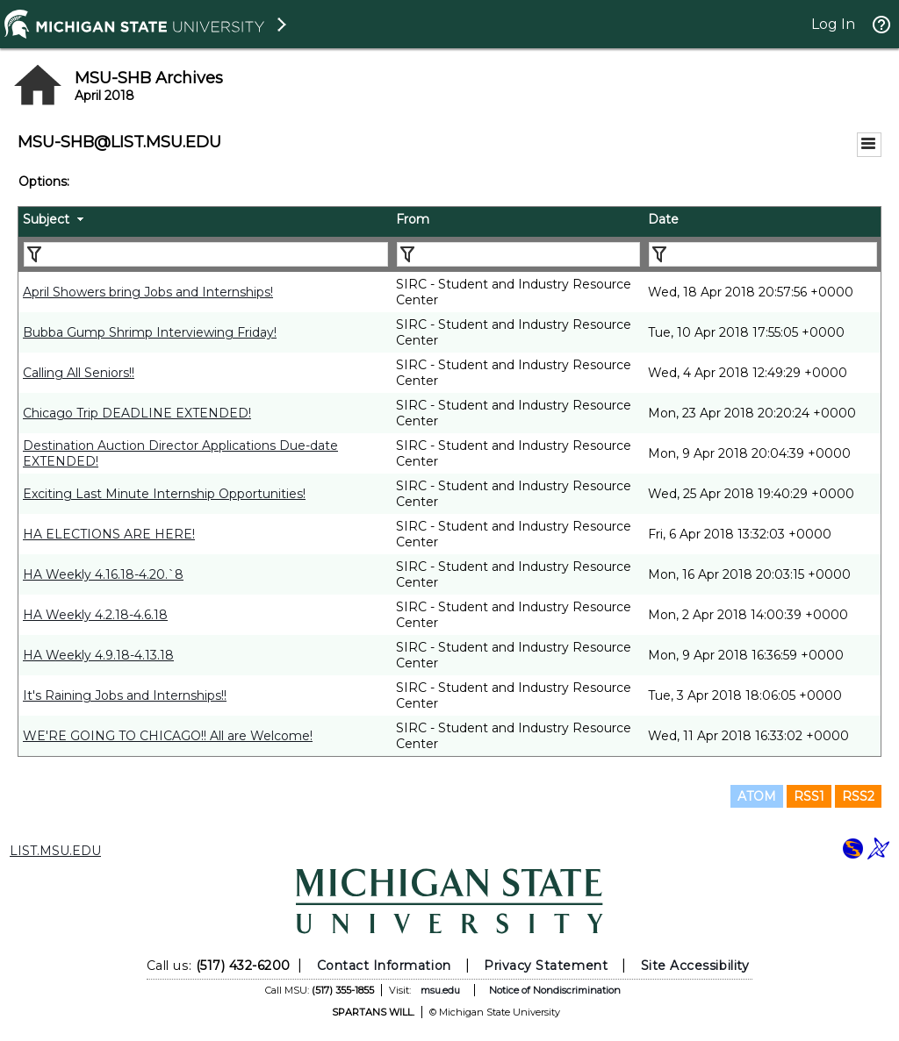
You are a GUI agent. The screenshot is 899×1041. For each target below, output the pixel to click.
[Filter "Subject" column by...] (206, 254)
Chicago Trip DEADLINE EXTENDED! (137, 413)
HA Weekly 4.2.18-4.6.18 (95, 615)
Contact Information (384, 965)
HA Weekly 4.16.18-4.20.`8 (103, 574)
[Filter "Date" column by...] (763, 254)
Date (663, 219)
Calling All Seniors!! (78, 373)
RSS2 (858, 796)
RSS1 (809, 796)
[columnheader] (205, 222)
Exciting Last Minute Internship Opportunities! (164, 494)
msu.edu (440, 990)
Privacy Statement (546, 965)
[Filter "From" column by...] (518, 254)
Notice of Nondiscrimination (555, 990)
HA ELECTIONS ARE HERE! (109, 534)
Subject (46, 219)
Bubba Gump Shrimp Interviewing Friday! (150, 332)
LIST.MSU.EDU (55, 851)
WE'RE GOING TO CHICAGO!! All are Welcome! (168, 736)
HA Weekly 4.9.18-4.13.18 (98, 655)
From (412, 219)
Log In (833, 24)
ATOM (756, 796)
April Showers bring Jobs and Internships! (148, 292)
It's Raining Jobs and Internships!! (125, 695)
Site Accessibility (695, 965)
